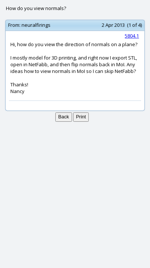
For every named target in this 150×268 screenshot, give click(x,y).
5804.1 (132, 35)
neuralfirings (36, 25)
